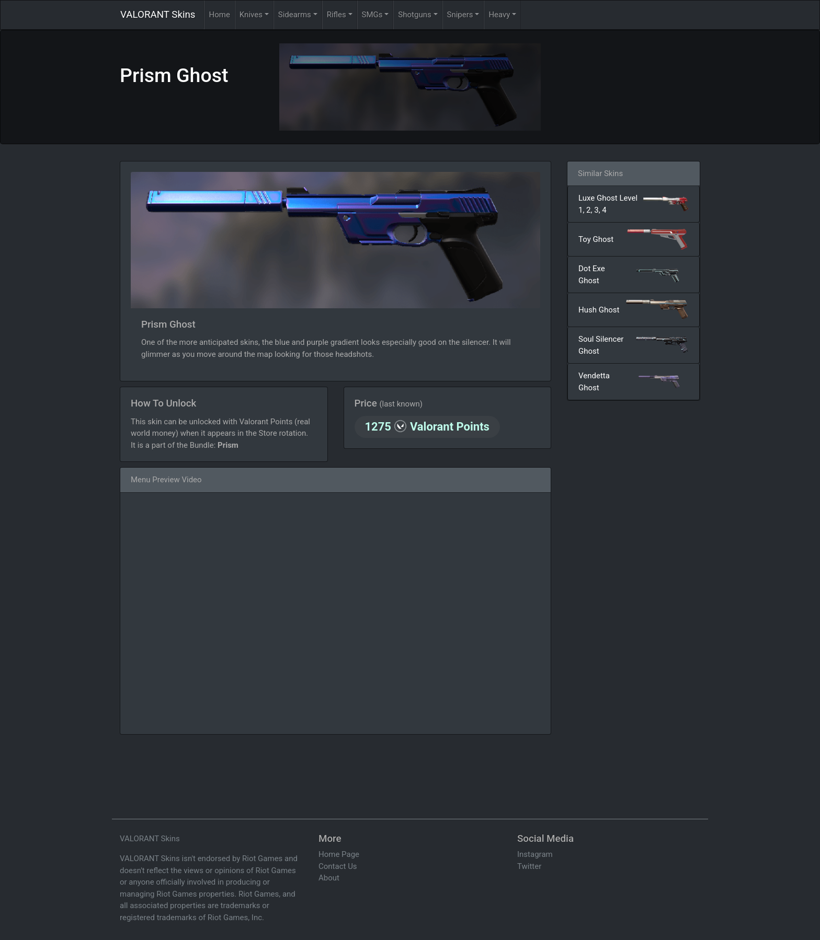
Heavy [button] (499, 14)
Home (219, 14)
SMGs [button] (372, 14)
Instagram (535, 854)
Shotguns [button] (414, 14)
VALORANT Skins (157, 14)
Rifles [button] (336, 14)
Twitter (529, 866)
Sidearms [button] (294, 14)
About (328, 878)
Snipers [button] (460, 14)
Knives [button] (251, 14)
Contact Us (337, 866)
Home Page (338, 854)
